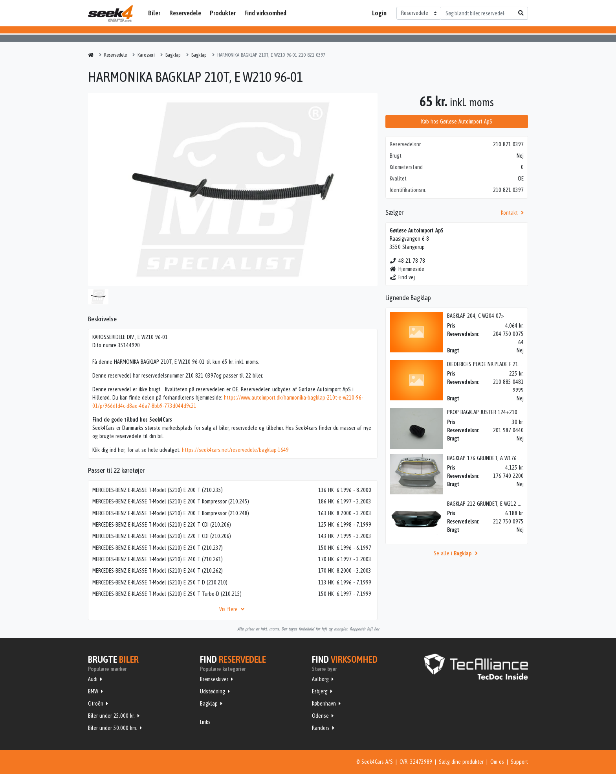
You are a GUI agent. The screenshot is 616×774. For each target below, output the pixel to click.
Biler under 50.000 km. (112, 728)
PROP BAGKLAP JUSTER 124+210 (482, 412)
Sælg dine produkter (461, 762)
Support (519, 762)
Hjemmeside (407, 269)
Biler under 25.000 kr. (111, 716)
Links (205, 722)
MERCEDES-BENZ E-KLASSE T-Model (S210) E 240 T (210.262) (157, 571)
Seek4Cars (110, 13)
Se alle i (457, 553)
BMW (93, 691)
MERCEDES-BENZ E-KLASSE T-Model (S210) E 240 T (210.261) (157, 559)
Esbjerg (320, 691)
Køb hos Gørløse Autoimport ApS (456, 121)
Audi (92, 679)
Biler (154, 13)
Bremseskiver (214, 679)
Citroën (95, 703)
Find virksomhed (265, 13)
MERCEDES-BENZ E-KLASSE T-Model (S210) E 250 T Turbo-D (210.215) (167, 594)
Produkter (223, 13)
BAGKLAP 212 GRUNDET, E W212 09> (486, 504)
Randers (321, 728)
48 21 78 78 (407, 261)
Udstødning (212, 691)
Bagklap (209, 703)
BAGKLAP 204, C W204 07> (475, 316)
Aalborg (320, 679)
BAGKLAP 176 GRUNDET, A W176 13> (486, 458)
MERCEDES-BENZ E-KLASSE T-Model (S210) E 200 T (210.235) (157, 490)
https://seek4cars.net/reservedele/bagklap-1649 (235, 450)
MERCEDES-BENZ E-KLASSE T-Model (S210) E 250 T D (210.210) (159, 582)
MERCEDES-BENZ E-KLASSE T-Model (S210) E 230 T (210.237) (157, 548)
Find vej (402, 277)
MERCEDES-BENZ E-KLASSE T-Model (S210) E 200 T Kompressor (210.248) (170, 513)
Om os (497, 762)
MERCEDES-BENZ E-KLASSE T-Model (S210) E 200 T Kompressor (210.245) (170, 501)
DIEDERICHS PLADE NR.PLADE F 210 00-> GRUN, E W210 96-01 (513, 364)
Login (379, 13)
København (324, 703)
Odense (320, 716)
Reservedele (185, 13)
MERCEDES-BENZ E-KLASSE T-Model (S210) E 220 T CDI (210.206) (161, 525)
